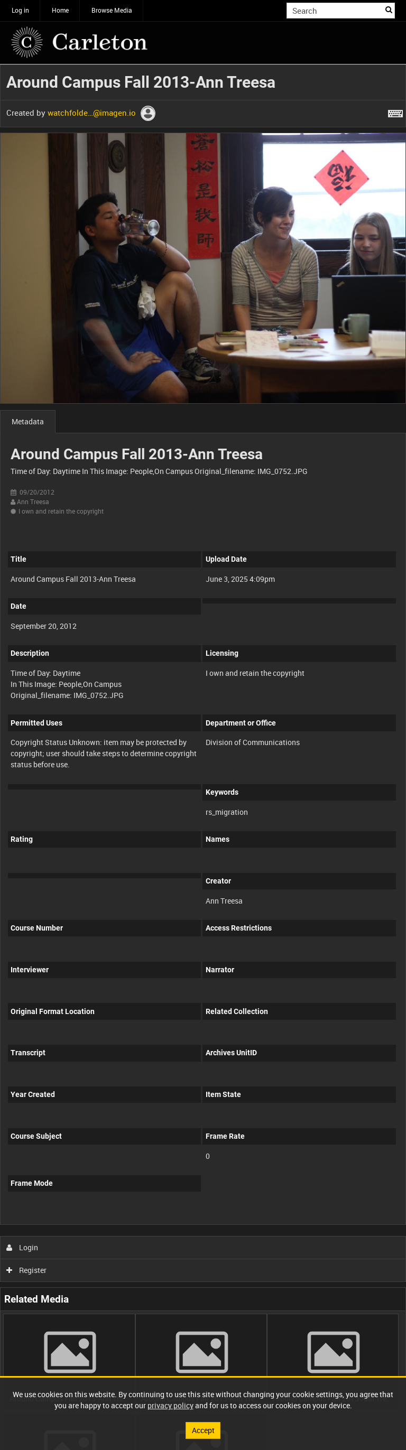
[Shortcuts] (395, 111)
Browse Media (111, 10)
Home (60, 10)
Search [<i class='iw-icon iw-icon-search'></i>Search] (388, 9)
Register (26, 1270)
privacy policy (170, 1405)
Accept (203, 1430)
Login (22, 1247)
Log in (20, 10)
